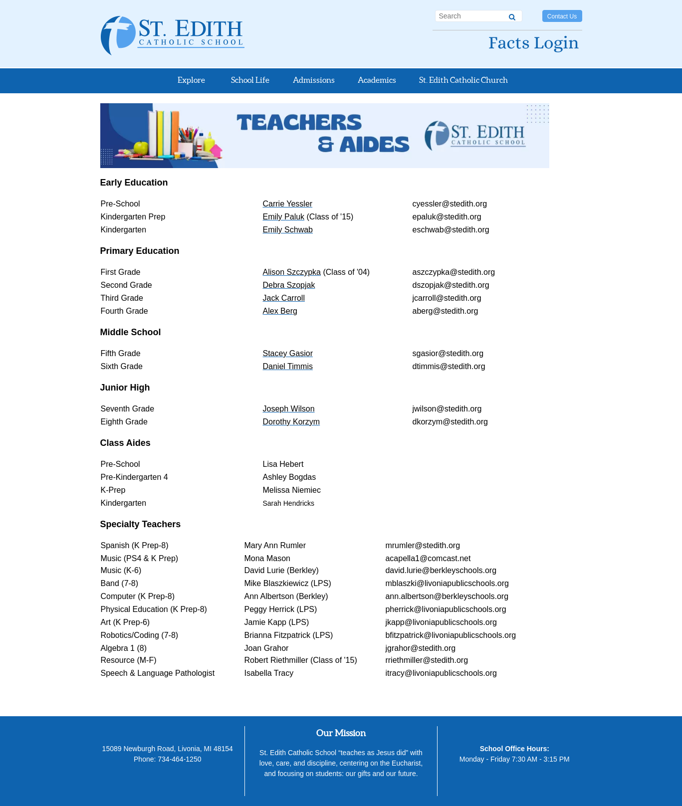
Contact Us (562, 16)
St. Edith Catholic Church (463, 79)
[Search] (512, 15)
